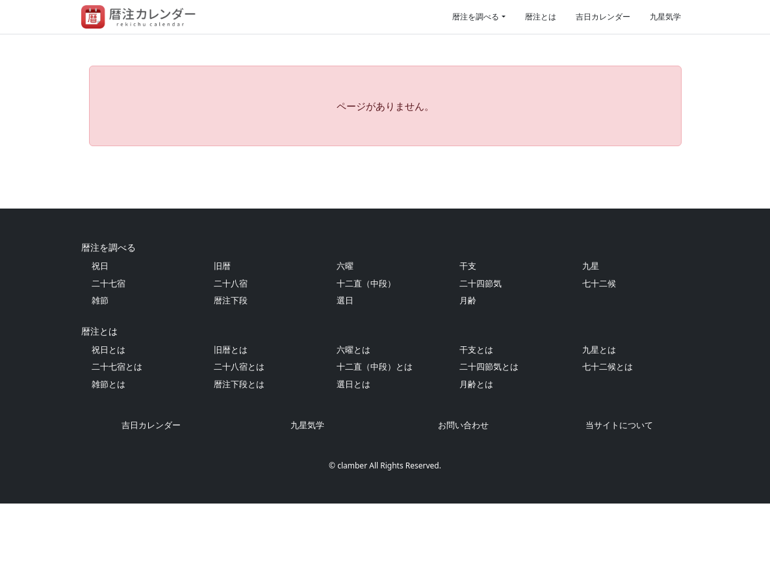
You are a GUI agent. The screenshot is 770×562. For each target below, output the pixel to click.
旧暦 (222, 324)
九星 (590, 324)
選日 (345, 358)
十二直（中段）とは (375, 425)
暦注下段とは (239, 442)
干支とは (476, 408)
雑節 (100, 358)
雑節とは (108, 442)
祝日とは (108, 408)
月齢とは (476, 442)
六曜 (345, 324)
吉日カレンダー (603, 16)
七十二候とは (607, 425)
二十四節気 (480, 342)
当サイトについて (619, 483)
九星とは (599, 408)
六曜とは (353, 408)
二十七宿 (108, 342)
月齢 (467, 358)
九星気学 (665, 16)
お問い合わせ (463, 483)
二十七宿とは (117, 425)
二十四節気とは (489, 425)
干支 (467, 324)
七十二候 (599, 342)
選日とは (353, 442)
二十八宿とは (239, 425)
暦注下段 (231, 358)
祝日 (100, 324)
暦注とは (540, 16)
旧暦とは (231, 408)
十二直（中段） (366, 342)
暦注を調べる (475, 16)
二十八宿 (231, 342)
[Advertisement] (385, 206)
